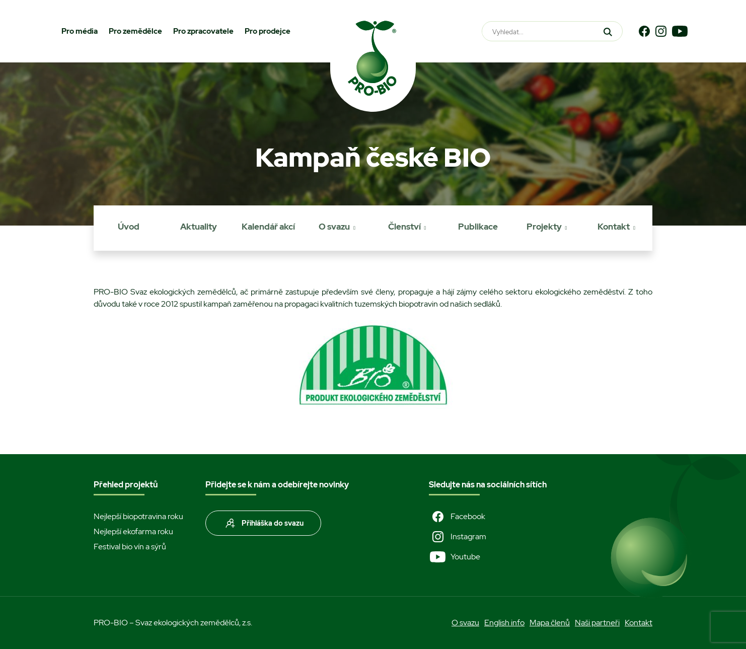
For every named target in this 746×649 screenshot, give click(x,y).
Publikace (478, 226)
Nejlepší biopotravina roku (138, 516)
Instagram (457, 536)
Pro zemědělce (135, 31)
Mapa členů (550, 622)
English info (504, 622)
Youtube (454, 556)
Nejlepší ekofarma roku (133, 531)
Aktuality (198, 226)
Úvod (128, 226)
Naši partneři (597, 622)
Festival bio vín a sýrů (130, 546)
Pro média (79, 31)
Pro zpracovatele (203, 31)
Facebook (457, 516)
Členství (404, 226)
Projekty (544, 226)
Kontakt (614, 226)
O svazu (334, 226)
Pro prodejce (267, 31)
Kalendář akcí (268, 226)
